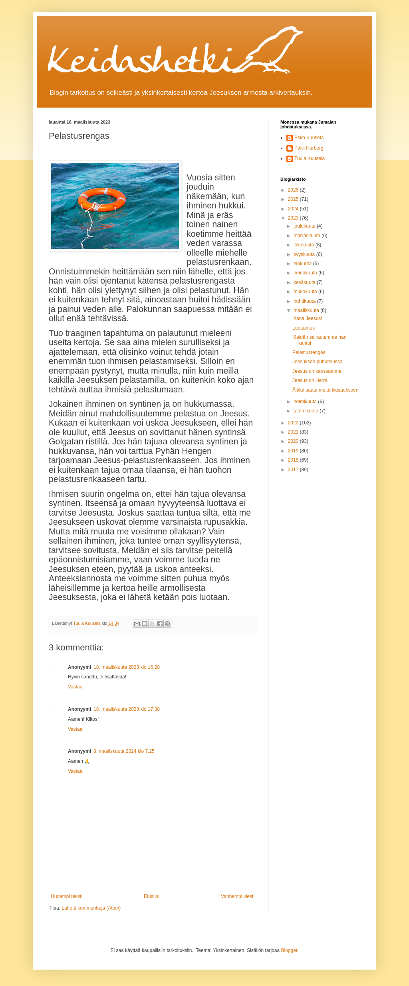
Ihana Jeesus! (307, 318)
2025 (294, 199)
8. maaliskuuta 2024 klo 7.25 (124, 751)
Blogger (289, 950)
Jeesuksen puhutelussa (317, 361)
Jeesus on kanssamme (316, 371)
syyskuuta (305, 254)
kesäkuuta (305, 282)
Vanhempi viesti (237, 896)
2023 (294, 218)
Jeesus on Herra (310, 380)
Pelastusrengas (309, 352)
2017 (294, 469)
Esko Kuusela (309, 137)
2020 (294, 441)
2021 (294, 432)
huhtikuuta (305, 301)
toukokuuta (306, 291)
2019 (294, 451)
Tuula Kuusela (309, 158)
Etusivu (151, 896)
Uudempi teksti (66, 896)
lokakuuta (305, 245)
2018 (294, 460)
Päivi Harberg (309, 148)
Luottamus (303, 328)
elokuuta (303, 263)
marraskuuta (308, 235)
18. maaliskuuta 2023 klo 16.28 (126, 667)
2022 (294, 423)
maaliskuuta (307, 310)
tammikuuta (307, 411)
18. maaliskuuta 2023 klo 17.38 (126, 709)
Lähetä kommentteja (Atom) (91, 908)
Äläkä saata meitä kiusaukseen (325, 390)
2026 (294, 190)
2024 (294, 209)
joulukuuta (305, 226)
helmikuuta (306, 401)
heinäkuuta (306, 273)
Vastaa (75, 687)
